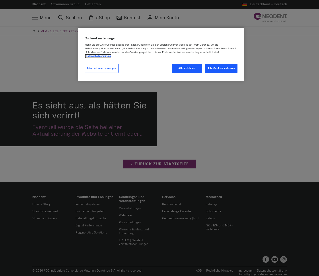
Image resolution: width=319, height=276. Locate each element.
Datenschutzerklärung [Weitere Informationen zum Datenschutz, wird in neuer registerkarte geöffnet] (98, 56)
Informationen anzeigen (101, 68)
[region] (161, 54)
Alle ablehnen (186, 68)
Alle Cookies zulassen (221, 68)
